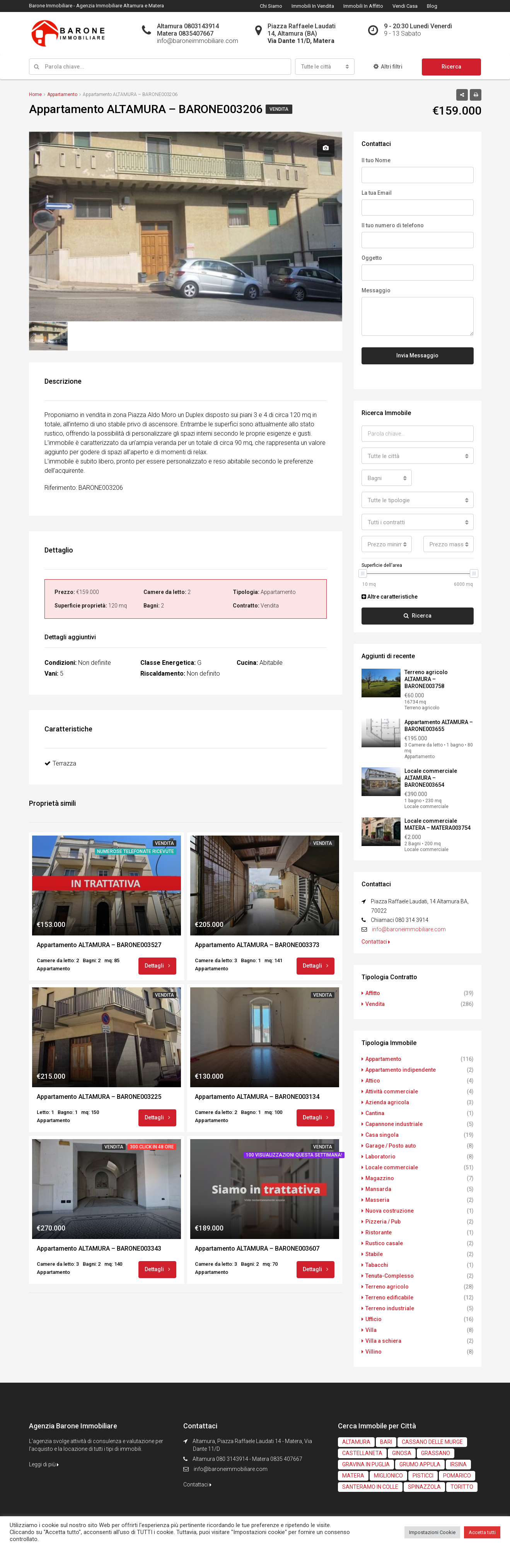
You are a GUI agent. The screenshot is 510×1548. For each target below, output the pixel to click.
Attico (372, 1081)
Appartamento (383, 1059)
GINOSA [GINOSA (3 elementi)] (401, 1453)
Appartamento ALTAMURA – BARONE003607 (257, 1248)
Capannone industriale (394, 1124)
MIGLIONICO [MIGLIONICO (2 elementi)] (388, 1475)
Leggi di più (44, 1464)
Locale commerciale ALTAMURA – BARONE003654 (430, 778)
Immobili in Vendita (313, 6)
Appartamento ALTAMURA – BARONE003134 (257, 1096)
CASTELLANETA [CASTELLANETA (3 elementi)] (362, 1453)
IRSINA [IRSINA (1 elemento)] (458, 1464)
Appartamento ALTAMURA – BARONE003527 (99, 945)
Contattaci (376, 942)
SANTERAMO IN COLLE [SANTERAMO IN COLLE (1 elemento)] (370, 1487)
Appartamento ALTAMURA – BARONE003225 (99, 1096)
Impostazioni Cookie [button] (432, 1532)
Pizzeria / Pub (383, 1221)
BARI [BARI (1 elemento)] (386, 1442)
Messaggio (376, 290)
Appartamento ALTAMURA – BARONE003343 (99, 1248)
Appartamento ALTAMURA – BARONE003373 (257, 945)
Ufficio (373, 1319)
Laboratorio (380, 1156)
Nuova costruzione (389, 1211)
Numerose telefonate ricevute (135, 851)
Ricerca (451, 66)
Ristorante (378, 1232)
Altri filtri (388, 66)
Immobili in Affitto (363, 6)
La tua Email (377, 193)
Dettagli (157, 966)
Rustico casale (384, 1243)
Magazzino (379, 1178)
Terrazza (60, 763)
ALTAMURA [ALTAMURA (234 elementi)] (356, 1442)
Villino (373, 1352)
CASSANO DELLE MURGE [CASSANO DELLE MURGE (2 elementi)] (432, 1442)
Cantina (374, 1113)
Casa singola (382, 1135)
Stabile (374, 1254)
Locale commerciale (391, 1167)
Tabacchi (376, 1265)
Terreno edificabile (389, 1297)
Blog (432, 6)
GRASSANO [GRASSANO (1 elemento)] (435, 1453)
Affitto (372, 993)
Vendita (278, 109)
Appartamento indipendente (400, 1070)
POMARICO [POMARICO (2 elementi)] (457, 1475)
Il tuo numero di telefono (393, 225)
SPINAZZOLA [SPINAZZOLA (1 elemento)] (424, 1487)
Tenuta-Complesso (389, 1276)
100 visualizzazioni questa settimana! (294, 1155)
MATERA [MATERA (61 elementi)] (353, 1475)
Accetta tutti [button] (482, 1532)
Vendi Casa (405, 6)
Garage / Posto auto (390, 1146)
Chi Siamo (271, 6)
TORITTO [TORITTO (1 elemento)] (461, 1487)
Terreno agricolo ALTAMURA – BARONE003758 (426, 679)
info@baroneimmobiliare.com (409, 929)
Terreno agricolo (387, 1287)
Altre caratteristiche (390, 597)
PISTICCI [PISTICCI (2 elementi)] (423, 1475)
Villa (371, 1330)
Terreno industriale (389, 1308)
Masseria (377, 1200)
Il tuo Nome (376, 160)
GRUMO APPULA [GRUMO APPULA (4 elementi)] (419, 1464)
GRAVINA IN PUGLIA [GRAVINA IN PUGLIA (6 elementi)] (366, 1464)
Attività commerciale (391, 1091)
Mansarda (378, 1189)
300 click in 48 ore (152, 1147)
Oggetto (372, 258)
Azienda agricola (387, 1102)
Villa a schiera (383, 1341)
